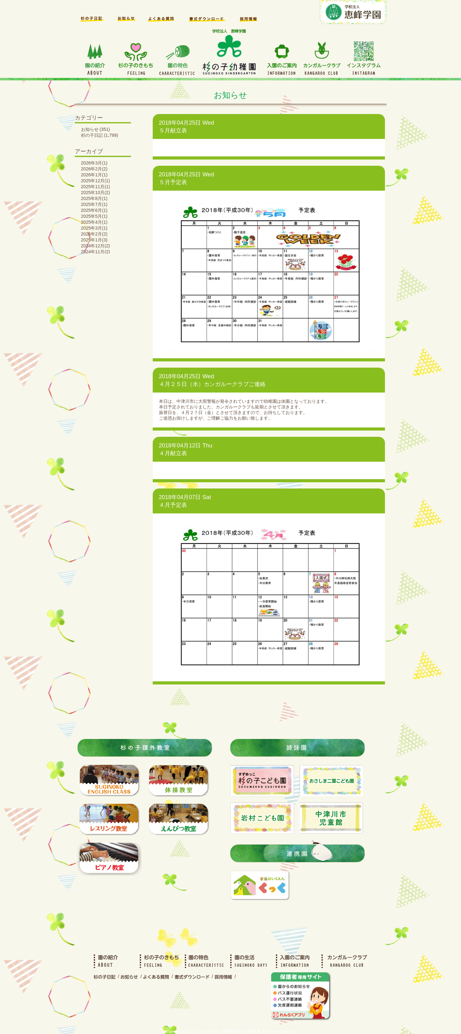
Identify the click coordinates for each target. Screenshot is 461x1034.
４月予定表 (173, 505)
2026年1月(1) (94, 174)
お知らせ (89, 129)
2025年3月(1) (94, 228)
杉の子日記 (92, 135)
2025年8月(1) (94, 198)
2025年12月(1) (95, 180)
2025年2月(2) (94, 233)
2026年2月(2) (94, 168)
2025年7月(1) (94, 204)
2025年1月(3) (94, 239)
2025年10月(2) (95, 192)
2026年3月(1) (94, 162)
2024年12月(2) (95, 245)
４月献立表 (173, 453)
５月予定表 (173, 182)
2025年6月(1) (94, 210)
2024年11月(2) (95, 251)
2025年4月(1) (94, 222)
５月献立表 (173, 130)
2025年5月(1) (94, 216)
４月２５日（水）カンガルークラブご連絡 (212, 384)
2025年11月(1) (95, 186)
